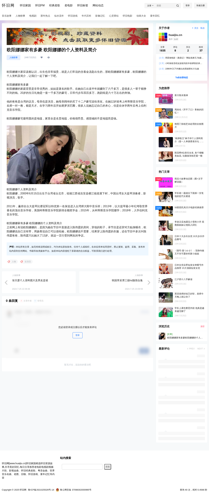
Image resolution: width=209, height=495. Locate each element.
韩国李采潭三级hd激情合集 (127, 280)
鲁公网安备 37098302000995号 (73, 490)
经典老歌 (54, 5)
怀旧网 (23, 489)
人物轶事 (13, 57)
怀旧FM (40, 5)
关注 (195, 28)
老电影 (69, 5)
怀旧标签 (82, 5)
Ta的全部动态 (181, 77)
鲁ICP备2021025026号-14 (41, 489)
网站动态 (98, 5)
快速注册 (201, 5)
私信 (202, 28)
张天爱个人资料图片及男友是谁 (30, 280)
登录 (188, 5)
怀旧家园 (25, 5)
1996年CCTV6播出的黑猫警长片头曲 (179, 69)
